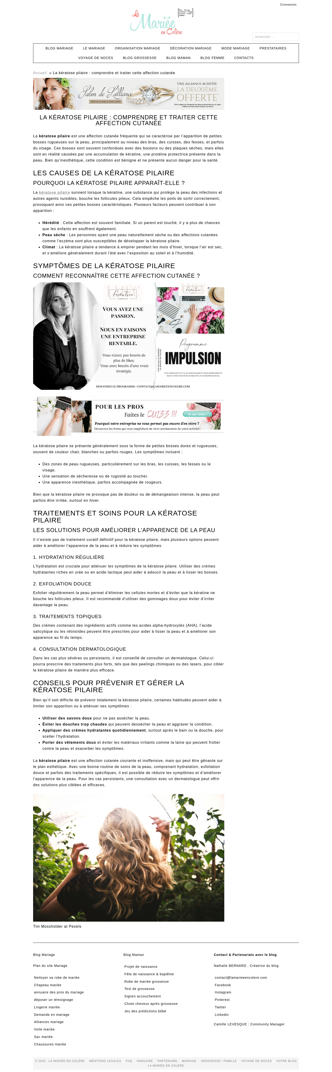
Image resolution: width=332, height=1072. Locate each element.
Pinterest (222, 1000)
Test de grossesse (139, 989)
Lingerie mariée (47, 1007)
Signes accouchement (142, 996)
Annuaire (145, 1061)
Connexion (288, 4)
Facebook (223, 985)
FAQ (129, 1061)
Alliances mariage (49, 1022)
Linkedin (222, 1015)
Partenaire (167, 1061)
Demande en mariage (52, 1015)
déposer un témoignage (53, 1000)
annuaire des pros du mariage (59, 992)
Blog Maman (134, 955)
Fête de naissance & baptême (149, 974)
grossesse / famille (219, 1061)
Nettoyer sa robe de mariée (57, 977)
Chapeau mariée (48, 985)
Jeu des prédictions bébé (145, 1011)
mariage (189, 1061)
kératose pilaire (54, 192)
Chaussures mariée (50, 1044)
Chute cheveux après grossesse (151, 1004)
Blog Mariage (44, 955)
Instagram (223, 992)
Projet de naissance (141, 966)
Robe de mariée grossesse (146, 981)
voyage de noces (256, 1061)
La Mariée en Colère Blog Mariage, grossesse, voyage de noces (166, 22)
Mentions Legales (105, 1061)
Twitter (220, 1007)
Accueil (40, 73)
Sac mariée (43, 1037)
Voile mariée (44, 1029)
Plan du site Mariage (50, 966)
